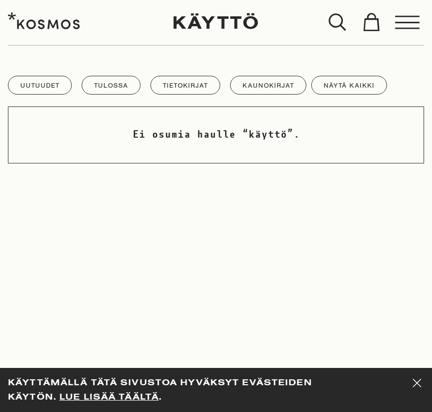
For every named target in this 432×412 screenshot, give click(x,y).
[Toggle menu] (408, 23)
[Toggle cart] (371, 23)
